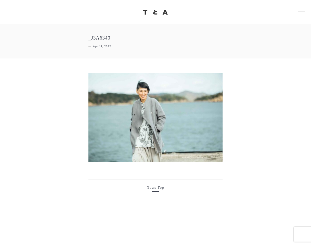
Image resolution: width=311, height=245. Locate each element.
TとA (155, 12)
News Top (155, 187)
